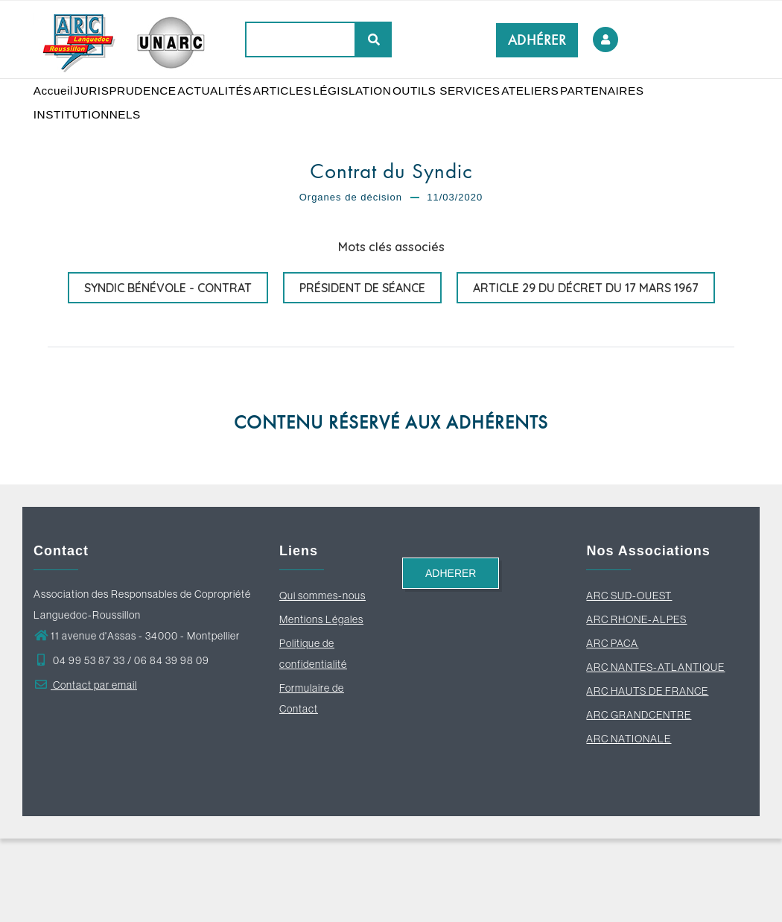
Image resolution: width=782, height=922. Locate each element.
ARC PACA (612, 726)
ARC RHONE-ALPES (636, 703)
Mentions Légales (321, 703)
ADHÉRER (537, 40)
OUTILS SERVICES (484, 112)
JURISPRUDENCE (137, 112)
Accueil (58, 112)
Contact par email (85, 768)
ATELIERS (573, 112)
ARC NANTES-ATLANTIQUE (655, 750)
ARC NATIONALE (628, 822)
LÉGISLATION (384, 112)
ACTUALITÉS (232, 112)
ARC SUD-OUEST (629, 679)
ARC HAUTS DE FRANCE (647, 774)
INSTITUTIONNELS (180, 178)
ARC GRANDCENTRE (638, 798)
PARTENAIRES (78, 178)
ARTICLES (307, 112)
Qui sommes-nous (322, 679)
